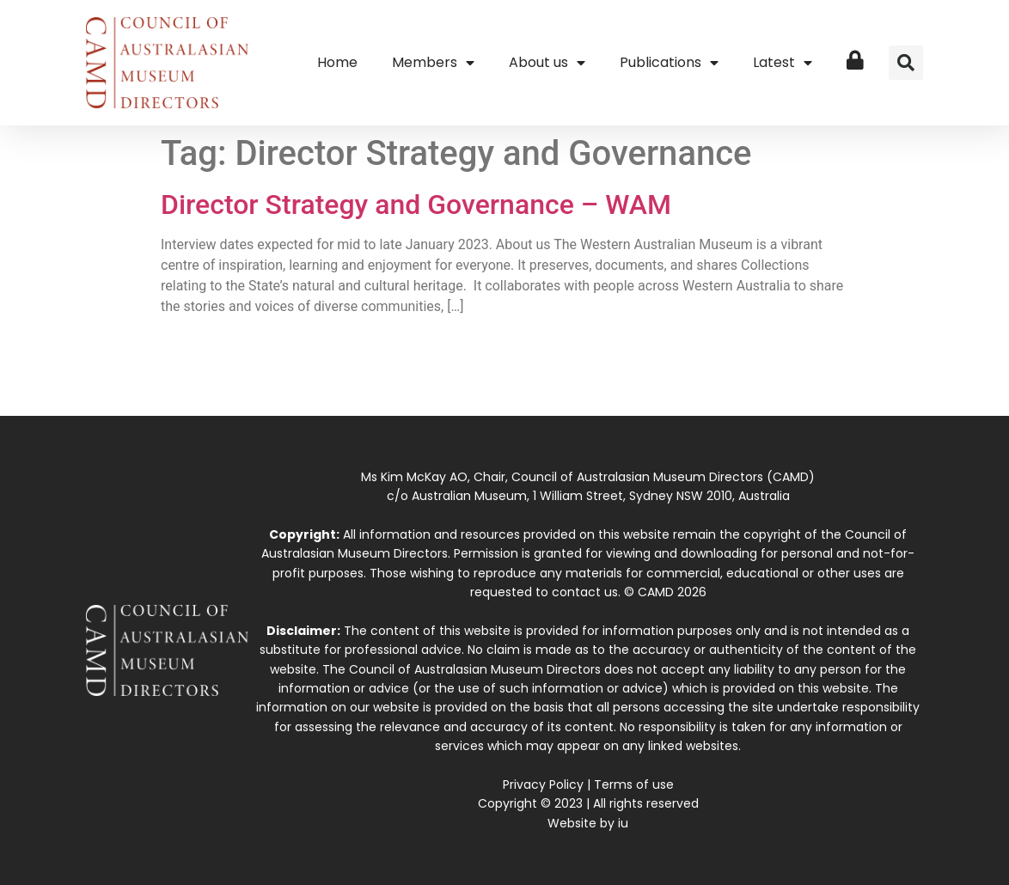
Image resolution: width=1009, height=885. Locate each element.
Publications (669, 62)
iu (623, 823)
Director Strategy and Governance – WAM (416, 204)
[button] (906, 63)
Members (433, 62)
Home (337, 62)
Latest (782, 62)
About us (547, 62)
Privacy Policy (543, 784)
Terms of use (634, 784)
